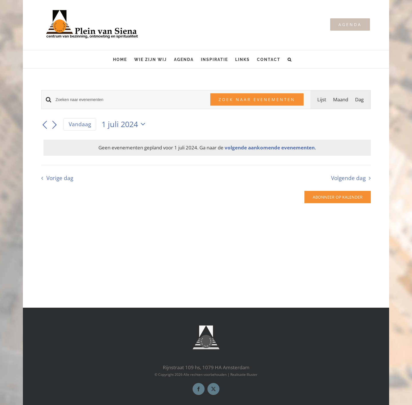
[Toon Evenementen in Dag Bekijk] (359, 99)
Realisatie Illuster (244, 374)
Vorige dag (59, 177)
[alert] (207, 148)
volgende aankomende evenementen (270, 147)
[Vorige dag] (44, 125)
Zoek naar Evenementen (257, 99)
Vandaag (80, 124)
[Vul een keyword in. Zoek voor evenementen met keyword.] (129, 100)
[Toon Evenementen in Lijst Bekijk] (321, 99)
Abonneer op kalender (338, 197)
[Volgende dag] (54, 125)
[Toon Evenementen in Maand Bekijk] (340, 99)
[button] (290, 59)
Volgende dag (348, 177)
